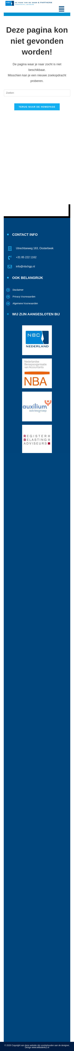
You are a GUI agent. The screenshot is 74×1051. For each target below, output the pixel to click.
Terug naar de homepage (37, 107)
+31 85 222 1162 (26, 257)
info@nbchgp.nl (25, 266)
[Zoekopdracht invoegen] (37, 93)
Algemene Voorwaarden (25, 303)
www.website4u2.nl (40, 1047)
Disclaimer (18, 289)
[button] (62, 9)
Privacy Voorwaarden (24, 296)
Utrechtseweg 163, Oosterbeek (35, 248)
